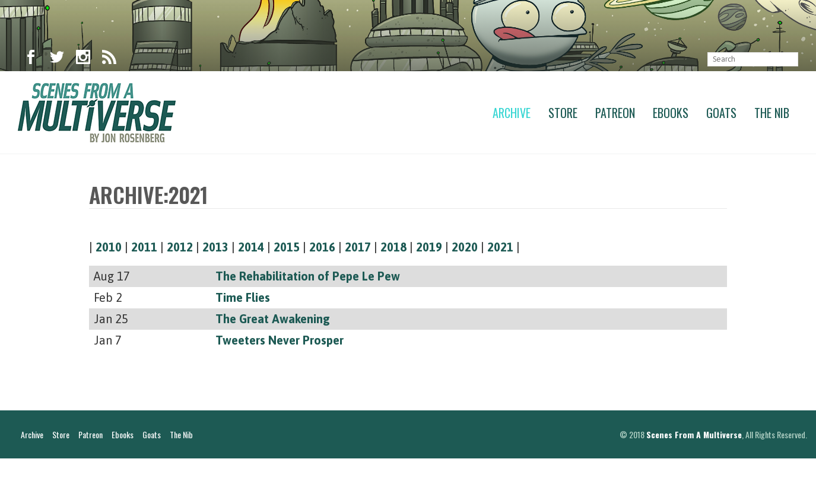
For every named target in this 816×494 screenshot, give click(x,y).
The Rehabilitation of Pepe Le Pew (307, 276)
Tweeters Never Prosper (279, 340)
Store (562, 113)
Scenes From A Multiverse (694, 470)
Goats (721, 113)
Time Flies (242, 297)
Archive (512, 113)
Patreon (615, 113)
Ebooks (670, 113)
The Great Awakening (272, 319)
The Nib (771, 113)
